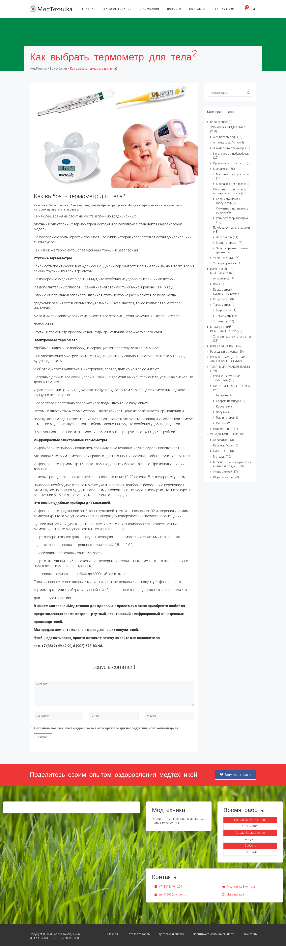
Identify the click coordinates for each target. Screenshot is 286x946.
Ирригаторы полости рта (229, 163)
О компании (149, 9)
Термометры (221, 304)
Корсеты (222, 406)
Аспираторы (221, 439)
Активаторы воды (225, 137)
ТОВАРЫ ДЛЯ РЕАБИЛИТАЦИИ (230, 366)
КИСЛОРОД (220, 451)
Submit (42, 737)
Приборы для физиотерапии (231, 227)
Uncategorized (219, 121)
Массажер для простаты (232, 174)
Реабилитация (222, 428)
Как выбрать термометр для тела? (79, 196)
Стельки (221, 423)
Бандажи (222, 395)
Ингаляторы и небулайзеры (231, 153)
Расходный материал (224, 351)
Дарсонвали (224, 237)
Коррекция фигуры (228, 401)
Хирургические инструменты (232, 336)
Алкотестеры (221, 278)
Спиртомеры (221, 299)
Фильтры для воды (225, 263)
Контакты (197, 9)
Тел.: (223, 9)
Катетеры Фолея (223, 445)
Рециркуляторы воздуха (232, 218)
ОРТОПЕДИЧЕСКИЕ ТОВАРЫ (231, 385)
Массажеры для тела (229, 183)
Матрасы (219, 456)
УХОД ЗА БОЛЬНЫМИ (224, 434)
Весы (216, 284)
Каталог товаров (117, 9)
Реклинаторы (225, 417)
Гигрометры (224, 310)
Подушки (222, 412)
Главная (89, 9)
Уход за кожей (222, 471)
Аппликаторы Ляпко (226, 142)
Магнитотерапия (227, 242)
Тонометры (220, 321)
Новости (174, 9)
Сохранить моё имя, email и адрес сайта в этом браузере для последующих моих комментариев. (106, 728)
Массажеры (221, 168)
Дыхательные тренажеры (229, 148)
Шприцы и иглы (223, 477)
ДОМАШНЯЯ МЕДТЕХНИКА (227, 127)
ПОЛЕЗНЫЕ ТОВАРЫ (223, 346)
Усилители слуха (224, 257)
